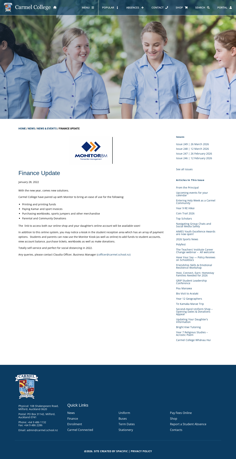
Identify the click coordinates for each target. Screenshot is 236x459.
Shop (173, 419)
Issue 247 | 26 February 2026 (194, 153)
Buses (123, 419)
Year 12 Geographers (189, 298)
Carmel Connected (80, 430)
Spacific (122, 451)
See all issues (184, 169)
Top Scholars (184, 218)
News (31, 128)
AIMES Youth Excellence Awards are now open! (195, 233)
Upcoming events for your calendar (192, 194)
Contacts (176, 430)
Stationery (126, 430)
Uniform (124, 413)
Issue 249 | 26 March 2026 (192, 144)
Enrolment (74, 424)
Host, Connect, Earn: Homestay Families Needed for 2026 (195, 274)
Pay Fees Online (181, 413)
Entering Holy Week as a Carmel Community (195, 202)
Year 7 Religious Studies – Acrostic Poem (192, 333)
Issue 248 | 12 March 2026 (192, 148)
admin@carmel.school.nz (42, 430)
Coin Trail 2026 (185, 213)
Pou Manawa (184, 288)
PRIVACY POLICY (141, 451)
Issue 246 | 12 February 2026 (194, 158)
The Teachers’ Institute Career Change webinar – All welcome (195, 251)
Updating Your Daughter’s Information (192, 321)
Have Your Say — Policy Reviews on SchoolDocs (195, 259)
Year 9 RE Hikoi (185, 208)
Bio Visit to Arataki (187, 293)
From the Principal (187, 187)
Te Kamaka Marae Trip (190, 304)
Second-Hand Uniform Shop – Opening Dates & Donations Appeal (194, 311)
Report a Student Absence (188, 424)
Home (22, 128)
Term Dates (127, 424)
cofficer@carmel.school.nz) (114, 254)
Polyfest (181, 244)
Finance (72, 419)
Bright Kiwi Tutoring (188, 327)
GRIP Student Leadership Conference (191, 282)
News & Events (47, 128)
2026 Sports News (187, 239)
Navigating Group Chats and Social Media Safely (193, 225)
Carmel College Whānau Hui (193, 340)
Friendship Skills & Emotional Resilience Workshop (194, 266)
